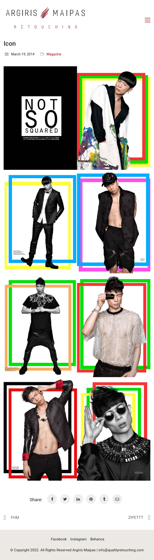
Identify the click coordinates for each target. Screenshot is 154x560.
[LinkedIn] (78, 499)
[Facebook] (52, 499)
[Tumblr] (104, 499)
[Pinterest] (91, 499)
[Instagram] (78, 539)
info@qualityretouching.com (121, 550)
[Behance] (97, 539)
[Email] (117, 499)
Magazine (53, 54)
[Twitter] (65, 499)
